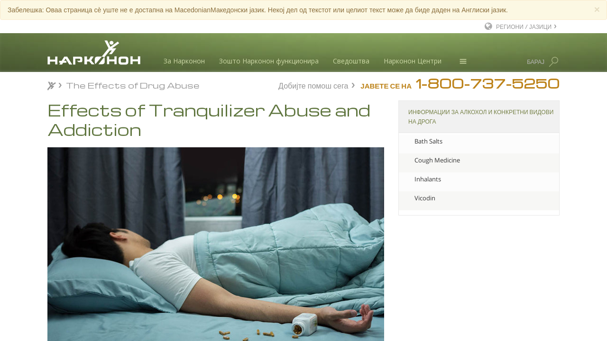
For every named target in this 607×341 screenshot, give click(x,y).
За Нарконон (184, 60)
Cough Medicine (437, 160)
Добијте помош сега (313, 85)
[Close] (597, 9)
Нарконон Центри (412, 60)
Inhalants (427, 179)
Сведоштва (351, 60)
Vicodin (424, 198)
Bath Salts (428, 141)
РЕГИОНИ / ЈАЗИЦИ (524, 26)
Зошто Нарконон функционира (269, 60)
